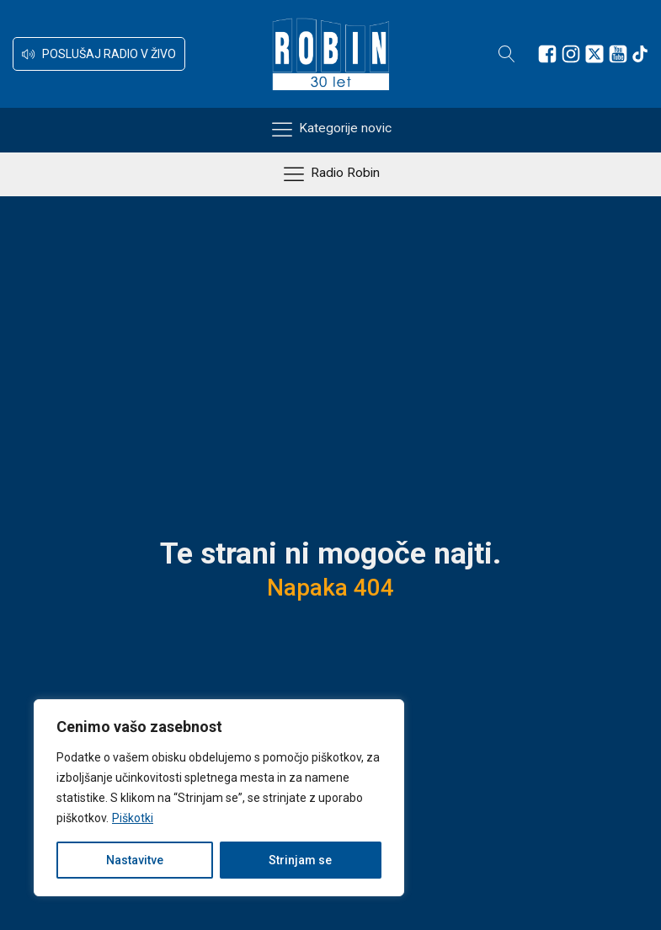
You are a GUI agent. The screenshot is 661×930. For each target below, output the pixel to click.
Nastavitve (134, 860)
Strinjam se (300, 860)
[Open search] (506, 54)
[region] (219, 797)
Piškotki (132, 818)
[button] (99, 54)
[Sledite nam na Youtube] (618, 54)
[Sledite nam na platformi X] (594, 54)
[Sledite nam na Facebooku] (547, 54)
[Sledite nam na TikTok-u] (640, 53)
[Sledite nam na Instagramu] (571, 54)
